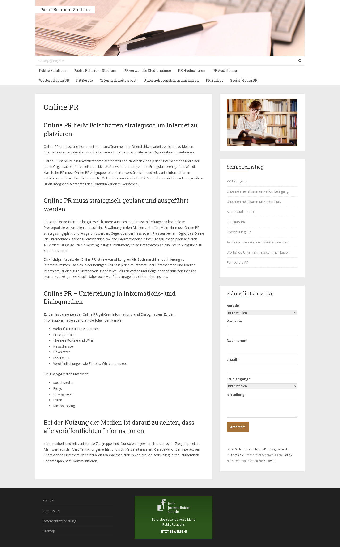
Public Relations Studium (65, 9)
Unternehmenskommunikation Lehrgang (258, 191)
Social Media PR (243, 80)
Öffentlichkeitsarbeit (118, 80)
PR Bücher (214, 80)
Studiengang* (239, 379)
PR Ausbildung (224, 70)
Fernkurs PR (236, 222)
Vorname (234, 321)
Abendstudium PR (240, 211)
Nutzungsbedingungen (242, 460)
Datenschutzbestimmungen (263, 455)
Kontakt (48, 500)
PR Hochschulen (191, 70)
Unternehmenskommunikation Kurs (254, 201)
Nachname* (237, 340)
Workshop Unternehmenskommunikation (258, 252)
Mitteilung (236, 394)
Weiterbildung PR (54, 80)
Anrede (233, 305)
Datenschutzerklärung (59, 521)
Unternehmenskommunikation (171, 80)
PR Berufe (84, 80)
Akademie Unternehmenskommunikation (258, 242)
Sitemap (48, 531)
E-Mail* (233, 359)
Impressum (51, 511)
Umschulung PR (239, 232)
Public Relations (53, 70)
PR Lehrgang (236, 181)
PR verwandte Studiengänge (147, 70)
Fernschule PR (237, 262)
